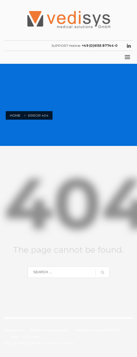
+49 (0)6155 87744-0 (100, 46)
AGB (14, 337)
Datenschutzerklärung (49, 330)
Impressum (13, 330)
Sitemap (32, 337)
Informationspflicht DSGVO (97, 330)
